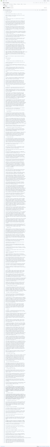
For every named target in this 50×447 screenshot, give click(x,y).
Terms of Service (47, 446)
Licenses (41, 446)
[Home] (1, 0)
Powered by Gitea (3, 446)
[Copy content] (42, 10)
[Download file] (41, 10)
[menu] (38, 446)
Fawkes (8, 2)
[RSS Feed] (34, 2)
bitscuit (5, 2)
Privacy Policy (43, 446)
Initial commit (11, 7)
